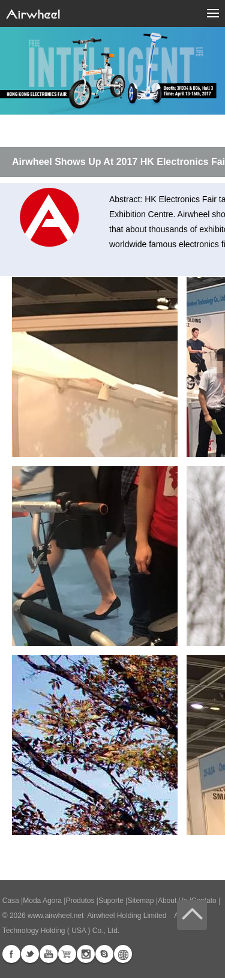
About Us (172, 900)
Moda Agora (42, 900)
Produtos (79, 900)
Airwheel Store (67, 954)
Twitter (30, 954)
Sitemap (140, 900)
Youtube (49, 954)
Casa (10, 900)
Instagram (86, 954)
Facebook (11, 954)
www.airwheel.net (55, 915)
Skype (104, 954)
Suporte (111, 900)
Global (123, 954)
